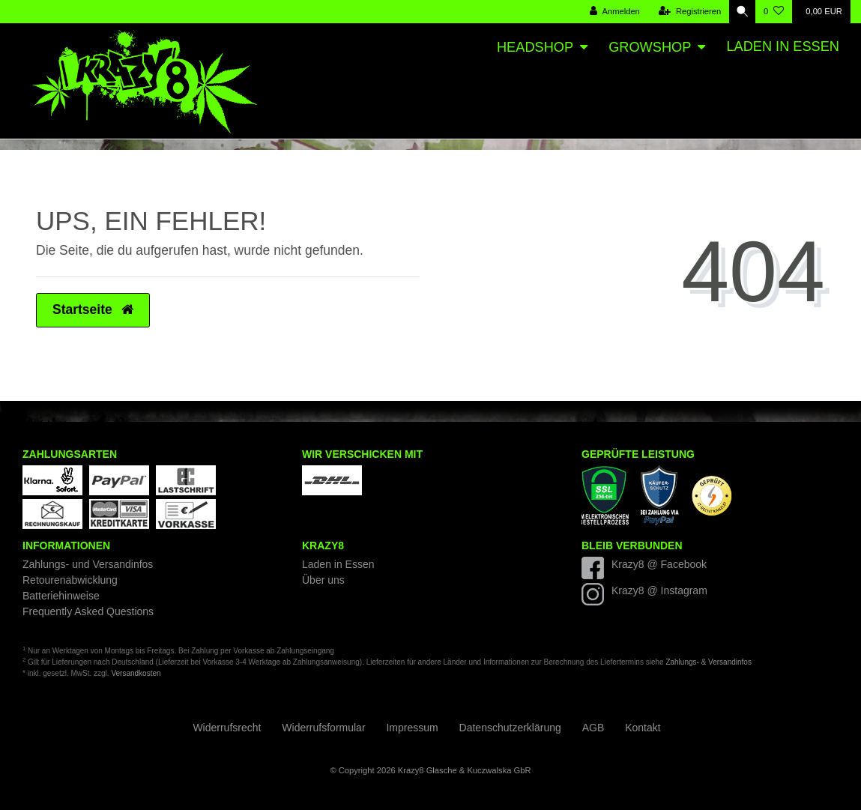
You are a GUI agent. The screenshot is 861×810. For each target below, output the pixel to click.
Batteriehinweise (61, 596)
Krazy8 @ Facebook (659, 564)
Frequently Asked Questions (88, 611)
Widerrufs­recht (227, 728)
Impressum (412, 728)
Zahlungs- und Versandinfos (87, 564)
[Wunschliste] (773, 11)
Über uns (323, 580)
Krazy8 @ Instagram (659, 590)
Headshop (535, 47)
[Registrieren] (686, 11)
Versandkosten (135, 673)
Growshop (649, 47)
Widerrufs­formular (323, 728)
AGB (593, 728)
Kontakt (642, 728)
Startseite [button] (92, 309)
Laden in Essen (782, 46)
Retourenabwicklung (70, 580)
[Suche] (740, 11)
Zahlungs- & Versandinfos (708, 662)
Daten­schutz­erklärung (510, 728)
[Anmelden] (611, 11)
